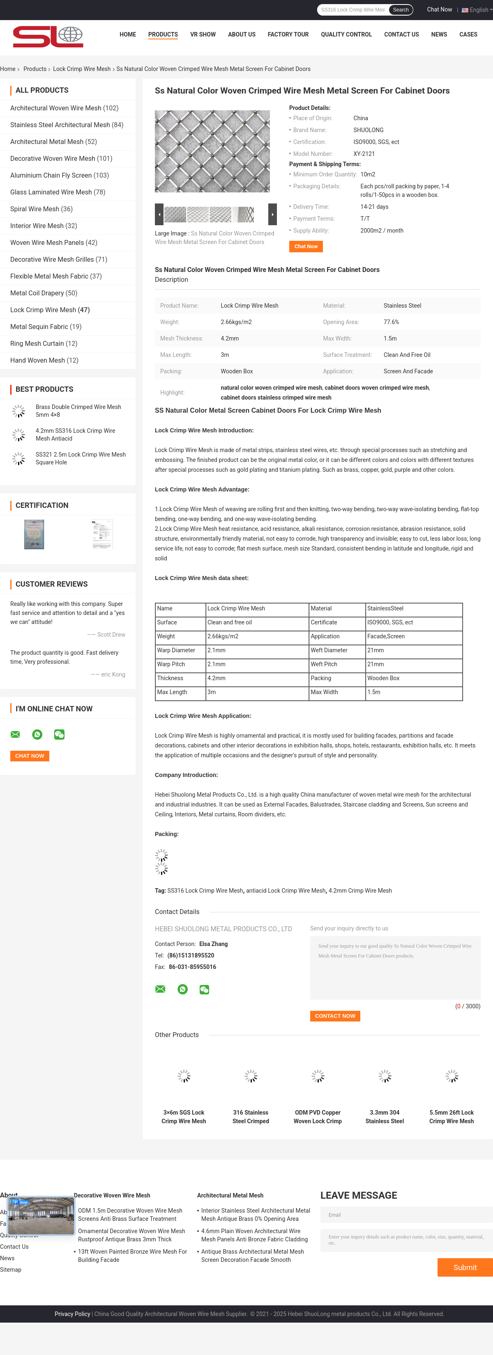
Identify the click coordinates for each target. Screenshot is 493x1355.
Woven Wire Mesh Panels (47, 243)
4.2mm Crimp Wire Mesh (360, 890)
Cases (468, 34)
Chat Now (439, 9)
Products (163, 34)
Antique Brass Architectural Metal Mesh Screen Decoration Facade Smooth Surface (252, 1257)
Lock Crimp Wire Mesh (82, 69)
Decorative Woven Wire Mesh (52, 158)
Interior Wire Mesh (37, 226)
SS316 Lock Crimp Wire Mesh (205, 890)
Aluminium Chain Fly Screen (51, 175)
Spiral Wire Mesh (34, 209)
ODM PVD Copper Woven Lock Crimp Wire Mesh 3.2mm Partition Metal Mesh (318, 1117)
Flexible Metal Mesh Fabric (49, 276)
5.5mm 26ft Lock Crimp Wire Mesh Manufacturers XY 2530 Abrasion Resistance (451, 1117)
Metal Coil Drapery (37, 293)
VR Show (203, 34)
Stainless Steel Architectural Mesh (60, 125)
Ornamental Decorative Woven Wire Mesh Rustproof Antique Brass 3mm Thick (131, 1235)
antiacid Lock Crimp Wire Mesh (285, 890)
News (439, 34)
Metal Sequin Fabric (39, 327)
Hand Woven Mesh (37, 360)
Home (128, 34)
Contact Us (401, 34)
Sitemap (10, 1269)
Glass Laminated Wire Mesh (51, 192)
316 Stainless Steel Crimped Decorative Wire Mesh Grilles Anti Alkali (251, 1117)
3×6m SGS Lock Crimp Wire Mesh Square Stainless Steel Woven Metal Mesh (184, 1117)
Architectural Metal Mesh (46, 142)
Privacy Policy (72, 1314)
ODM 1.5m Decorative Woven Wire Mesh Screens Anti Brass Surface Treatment (130, 1214)
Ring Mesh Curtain (37, 343)
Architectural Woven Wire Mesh (55, 108)
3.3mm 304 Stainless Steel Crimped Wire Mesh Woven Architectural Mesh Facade (385, 1117)
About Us (242, 34)
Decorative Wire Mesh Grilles (52, 259)
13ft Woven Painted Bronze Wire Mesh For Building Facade (132, 1255)
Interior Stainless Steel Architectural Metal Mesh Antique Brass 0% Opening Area (255, 1214)
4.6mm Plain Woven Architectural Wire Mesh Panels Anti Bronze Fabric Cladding (254, 1235)
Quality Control (346, 34)
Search (401, 10)
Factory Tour (288, 34)
